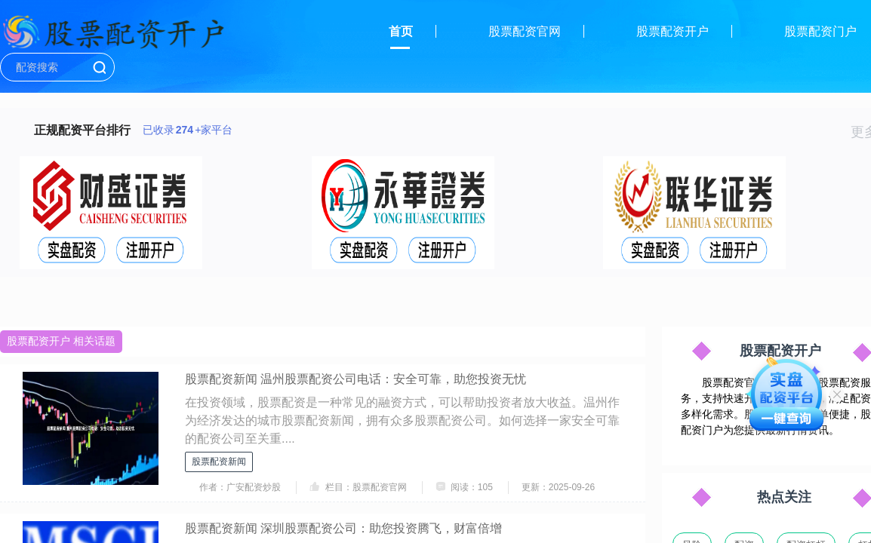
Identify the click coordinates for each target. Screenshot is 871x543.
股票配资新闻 (219, 461)
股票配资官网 (524, 31)
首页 (401, 31)
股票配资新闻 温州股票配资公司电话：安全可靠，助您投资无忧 (355, 379)
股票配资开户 (672, 31)
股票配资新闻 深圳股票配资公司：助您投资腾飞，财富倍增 (343, 528)
